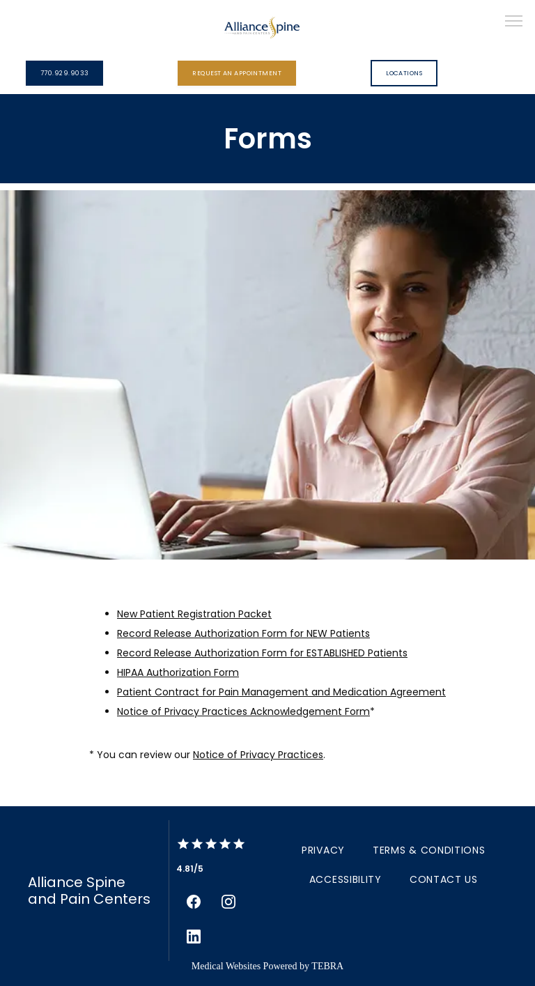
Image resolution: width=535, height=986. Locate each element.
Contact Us (444, 879)
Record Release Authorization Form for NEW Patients (243, 633)
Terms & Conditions (429, 850)
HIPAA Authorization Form (178, 672)
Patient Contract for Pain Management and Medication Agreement (281, 692)
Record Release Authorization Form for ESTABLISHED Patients (262, 653)
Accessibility (345, 879)
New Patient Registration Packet (194, 614)
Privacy (323, 850)
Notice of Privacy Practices (258, 755)
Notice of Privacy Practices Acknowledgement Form (243, 711)
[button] (514, 22)
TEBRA (327, 966)
